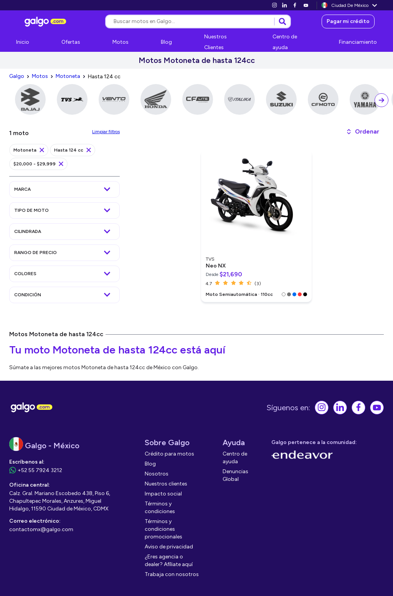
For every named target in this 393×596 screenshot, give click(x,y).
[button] (362, 132)
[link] (274, 5)
